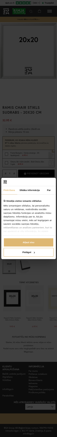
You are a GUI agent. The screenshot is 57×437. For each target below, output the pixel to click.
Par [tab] (49, 190)
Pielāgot (28, 252)
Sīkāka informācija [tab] (30, 190)
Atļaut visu (28, 242)
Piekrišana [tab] (9, 190)
